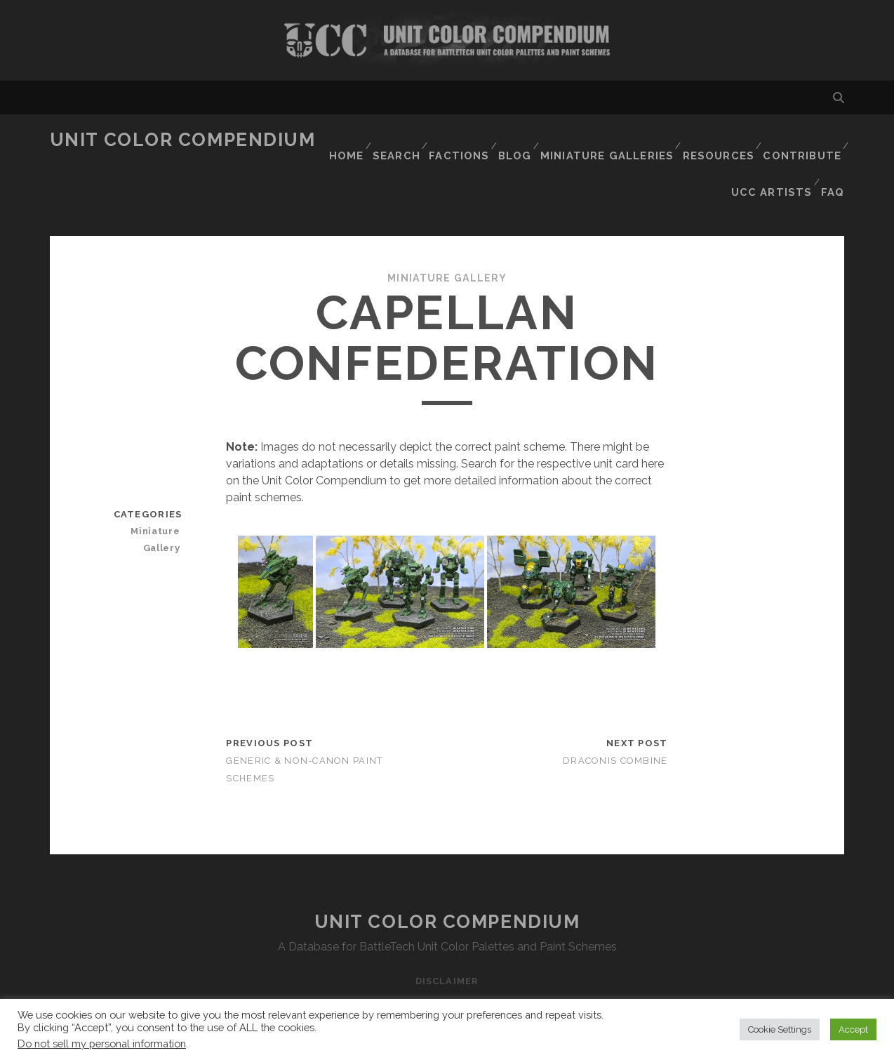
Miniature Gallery (447, 233)
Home (346, 140)
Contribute (802, 140)
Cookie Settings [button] (779, 1029)
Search (399, 140)
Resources (719, 140)
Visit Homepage (447, 40)
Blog (521, 140)
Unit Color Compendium (183, 139)
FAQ (833, 157)
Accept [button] (853, 1029)
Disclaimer (446, 936)
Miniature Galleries (612, 140)
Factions (463, 140)
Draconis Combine (615, 715)
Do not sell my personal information (102, 1043)
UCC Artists (771, 157)
